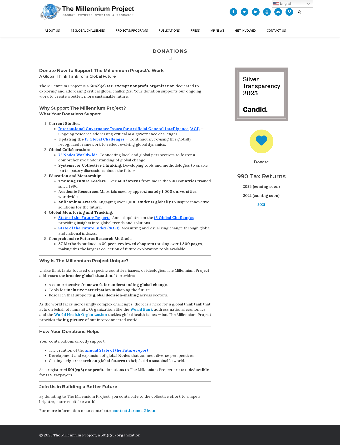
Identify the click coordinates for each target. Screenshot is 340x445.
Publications (169, 30)
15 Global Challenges (88, 30)
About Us (52, 30)
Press (195, 30)
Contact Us (276, 30)
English (282, 4)
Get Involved (245, 30)
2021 (261, 204)
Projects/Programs (132, 30)
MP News (217, 30)
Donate (261, 162)
